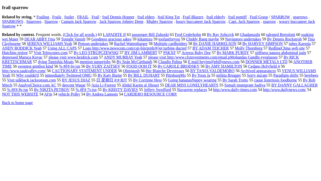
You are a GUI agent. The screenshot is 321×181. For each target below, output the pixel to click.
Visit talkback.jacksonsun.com (31, 80)
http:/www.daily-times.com (235, 89)
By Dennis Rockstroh (284, 39)
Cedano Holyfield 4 (264, 66)
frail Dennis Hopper (118, 17)
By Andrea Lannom (102, 94)
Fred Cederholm (188, 34)
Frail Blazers (193, 17)
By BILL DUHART (144, 75)
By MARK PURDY (233, 53)
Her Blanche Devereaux (165, 71)
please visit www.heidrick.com (73, 57)
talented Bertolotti (280, 34)
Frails (56, 17)
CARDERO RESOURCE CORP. (150, 94)
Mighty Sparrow (159, 21)
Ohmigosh (131, 71)
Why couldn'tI (27, 75)
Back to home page (17, 103)
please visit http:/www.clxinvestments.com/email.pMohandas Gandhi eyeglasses (213, 57)
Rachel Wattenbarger (131, 43)
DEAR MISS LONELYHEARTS (191, 85)
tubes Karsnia (300, 43)
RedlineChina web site (286, 48)
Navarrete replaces (192, 89)
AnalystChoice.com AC (37, 85)
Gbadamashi (250, 34)
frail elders (146, 17)
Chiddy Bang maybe (202, 39)
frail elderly (215, 17)
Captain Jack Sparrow (78, 21)
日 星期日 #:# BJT (111, 80)
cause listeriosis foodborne (275, 80)
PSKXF (169, 53)
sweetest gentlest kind (35, 66)
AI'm (48, 94)
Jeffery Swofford (157, 89)
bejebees (311, 75)
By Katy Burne (110, 75)
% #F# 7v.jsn (86, 89)
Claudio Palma (170, 62)
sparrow (269, 21)
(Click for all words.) (80, 34)
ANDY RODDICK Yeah (22, 48)
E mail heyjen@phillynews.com (213, 62)
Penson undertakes (93, 43)
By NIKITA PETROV (52, 89)
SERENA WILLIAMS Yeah (49, 43)
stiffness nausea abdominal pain (280, 53)
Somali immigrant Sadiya (244, 85)
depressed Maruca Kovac (22, 57)
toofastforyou (169, 39)
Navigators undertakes (243, 39)
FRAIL (83, 17)
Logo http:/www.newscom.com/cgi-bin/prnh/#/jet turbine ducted (135, 48)
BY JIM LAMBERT (140, 53)
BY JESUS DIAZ (76, 80)
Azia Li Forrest (103, 85)
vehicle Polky (69, 94)
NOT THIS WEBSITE (20, 94)
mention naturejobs (95, 62)
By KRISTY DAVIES (120, 89)
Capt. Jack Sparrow (244, 21)
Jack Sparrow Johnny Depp (121, 21)
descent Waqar (74, 85)
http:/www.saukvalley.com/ (24, 71)
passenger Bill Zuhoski (150, 34)
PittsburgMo (176, 75)
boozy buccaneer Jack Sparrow (201, 21)
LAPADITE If (114, 34)
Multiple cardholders (170, 43)
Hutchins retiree (15, 53)
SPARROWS (12, 21)
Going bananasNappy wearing (192, 80)
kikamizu (144, 39)
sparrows (300, 17)
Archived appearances (258, 71)
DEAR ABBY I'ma (39, 39)
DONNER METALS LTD (266, 62)
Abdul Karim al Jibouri (140, 85)
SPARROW (280, 17)
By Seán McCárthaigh (134, 62)
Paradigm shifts (285, 75)
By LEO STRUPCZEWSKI (96, 53)
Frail (95, 17)
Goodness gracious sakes (111, 39)
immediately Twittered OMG (68, 75)
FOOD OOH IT (139, 66)
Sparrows (33, 21)
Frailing (42, 17)
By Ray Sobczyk (220, 34)
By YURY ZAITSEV (103, 66)
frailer (69, 17)
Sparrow (51, 21)
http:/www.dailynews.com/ (284, 89)
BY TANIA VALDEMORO (212, 71)
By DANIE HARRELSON (214, 43)
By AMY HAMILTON (223, 66)
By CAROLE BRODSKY (179, 66)
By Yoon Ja (201, 75)
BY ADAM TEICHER (211, 48)
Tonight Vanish (73, 39)
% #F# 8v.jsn (17, 89)
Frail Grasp (259, 17)
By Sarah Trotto (235, 80)
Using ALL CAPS (62, 48)
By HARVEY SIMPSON (263, 43)
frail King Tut (169, 17)
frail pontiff (237, 17)
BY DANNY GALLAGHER (294, 85)
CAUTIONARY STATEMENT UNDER (84, 71)
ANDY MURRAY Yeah (123, 57)
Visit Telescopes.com (50, 53)
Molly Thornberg (248, 48)
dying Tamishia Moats (56, 62)
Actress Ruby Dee (196, 53)
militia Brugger (228, 75)
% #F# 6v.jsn (69, 66)
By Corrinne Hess (147, 80)
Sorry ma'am (257, 75)
